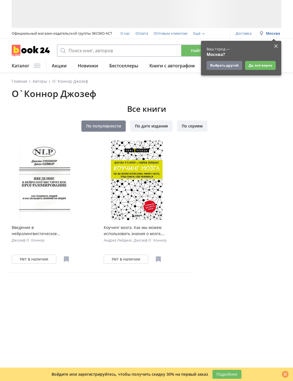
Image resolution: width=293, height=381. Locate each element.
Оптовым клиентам (171, 33)
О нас (125, 33)
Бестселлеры (123, 66)
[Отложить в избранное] (66, 259)
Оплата (141, 33)
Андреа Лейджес (118, 240)
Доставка (243, 33)
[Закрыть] (285, 374)
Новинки (88, 66)
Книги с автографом (172, 66)
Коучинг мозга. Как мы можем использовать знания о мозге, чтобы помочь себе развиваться (135, 231)
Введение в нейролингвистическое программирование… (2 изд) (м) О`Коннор (42, 231)
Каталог (26, 66)
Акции (59, 66)
